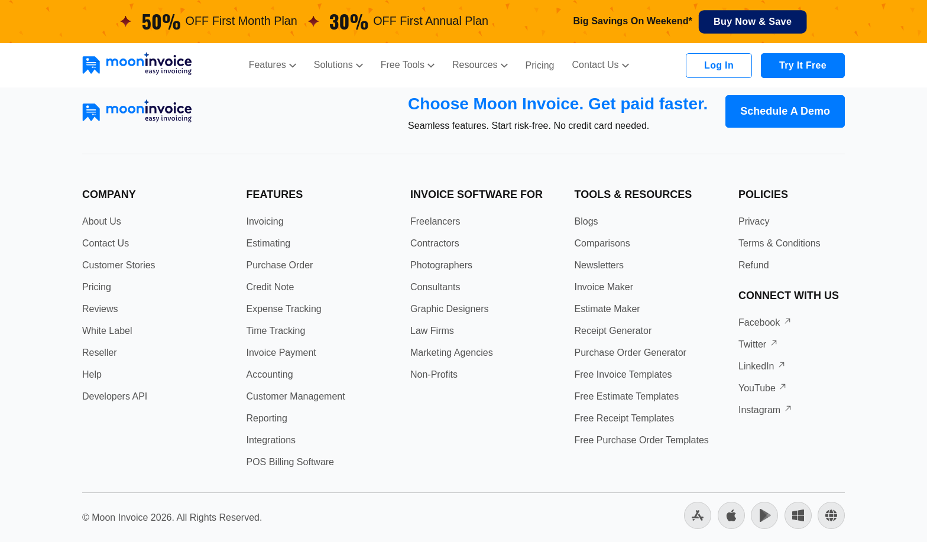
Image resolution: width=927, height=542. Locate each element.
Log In (719, 65)
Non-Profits (434, 374)
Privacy (753, 221)
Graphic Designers (449, 309)
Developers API (114, 396)
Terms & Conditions (779, 243)
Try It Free (802, 65)
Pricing (540, 65)
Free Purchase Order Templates (642, 440)
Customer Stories (118, 265)
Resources (479, 65)
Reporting (267, 418)
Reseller (99, 353)
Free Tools (408, 65)
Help (92, 374)
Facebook (765, 322)
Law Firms (432, 331)
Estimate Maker (607, 309)
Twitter (758, 344)
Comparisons (602, 243)
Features (272, 65)
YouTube (762, 388)
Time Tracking (276, 331)
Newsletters (599, 265)
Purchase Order (280, 265)
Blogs (586, 221)
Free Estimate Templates (627, 396)
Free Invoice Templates (623, 374)
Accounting (270, 374)
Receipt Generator (613, 331)
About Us (101, 221)
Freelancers (435, 221)
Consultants (435, 287)
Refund (753, 265)
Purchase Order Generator (630, 353)
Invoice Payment (281, 353)
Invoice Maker (604, 287)
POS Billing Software (291, 462)
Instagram (765, 410)
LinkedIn (762, 366)
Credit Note (270, 287)
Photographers (441, 265)
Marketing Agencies (451, 353)
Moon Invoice (120, 517)
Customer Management (296, 396)
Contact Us (600, 65)
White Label (107, 331)
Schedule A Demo (785, 111)
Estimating (269, 243)
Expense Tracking (284, 309)
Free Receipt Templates (625, 418)
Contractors (434, 243)
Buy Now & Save (753, 22)
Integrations (271, 440)
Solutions (338, 65)
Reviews (100, 309)
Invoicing (265, 221)
